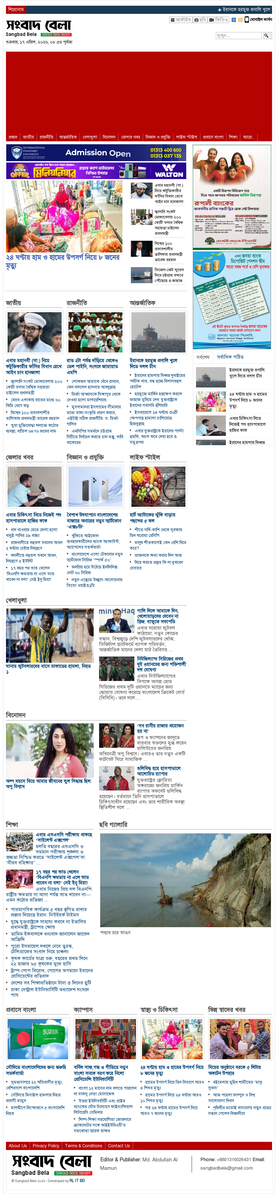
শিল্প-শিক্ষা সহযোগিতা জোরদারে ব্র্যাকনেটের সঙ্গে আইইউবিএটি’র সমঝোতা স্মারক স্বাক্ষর (102, 1125)
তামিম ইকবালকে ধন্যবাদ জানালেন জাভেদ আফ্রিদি (50, 936)
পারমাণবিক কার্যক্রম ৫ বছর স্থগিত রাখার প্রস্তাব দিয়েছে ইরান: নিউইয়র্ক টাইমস (49, 912)
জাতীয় (28, 137)
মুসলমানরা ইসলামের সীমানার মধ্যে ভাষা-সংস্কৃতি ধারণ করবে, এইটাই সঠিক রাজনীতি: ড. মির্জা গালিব (94, 415)
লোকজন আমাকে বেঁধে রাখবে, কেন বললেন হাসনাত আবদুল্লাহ (93, 384)
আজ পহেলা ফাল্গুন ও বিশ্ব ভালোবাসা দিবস (231, 1098)
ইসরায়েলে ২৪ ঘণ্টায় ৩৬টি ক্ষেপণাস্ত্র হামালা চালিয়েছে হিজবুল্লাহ (154, 418)
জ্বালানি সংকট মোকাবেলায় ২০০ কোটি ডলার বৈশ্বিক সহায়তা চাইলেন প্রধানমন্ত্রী (34, 387)
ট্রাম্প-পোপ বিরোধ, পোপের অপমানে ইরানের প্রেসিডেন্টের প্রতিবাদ (52, 973)
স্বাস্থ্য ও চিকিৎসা (159, 1010)
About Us (18, 1146)
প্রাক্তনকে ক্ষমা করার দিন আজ (158, 555)
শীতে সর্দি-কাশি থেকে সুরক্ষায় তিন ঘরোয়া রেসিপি (156, 532)
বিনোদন (109, 137)
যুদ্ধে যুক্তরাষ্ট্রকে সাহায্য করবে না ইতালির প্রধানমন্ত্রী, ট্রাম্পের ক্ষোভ (48, 924)
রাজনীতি (46, 137)
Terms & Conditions (83, 1146)
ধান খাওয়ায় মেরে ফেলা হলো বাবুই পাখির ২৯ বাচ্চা (31, 532)
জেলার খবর (130, 137)
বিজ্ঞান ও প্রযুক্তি (158, 137)
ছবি (202, 20)
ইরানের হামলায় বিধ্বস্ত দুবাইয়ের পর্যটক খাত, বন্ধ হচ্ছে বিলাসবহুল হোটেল (157, 381)
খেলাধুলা (90, 137)
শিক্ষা (233, 137)
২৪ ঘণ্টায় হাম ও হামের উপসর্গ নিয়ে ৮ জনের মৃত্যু (62, 261)
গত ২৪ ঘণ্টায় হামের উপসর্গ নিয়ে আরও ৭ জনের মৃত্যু (169, 1110)
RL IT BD (77, 1181)
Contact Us (119, 1146)
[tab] (203, 357)
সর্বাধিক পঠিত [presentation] (230, 357)
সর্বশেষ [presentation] (203, 357)
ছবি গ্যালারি (113, 825)
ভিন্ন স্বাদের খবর (226, 1010)
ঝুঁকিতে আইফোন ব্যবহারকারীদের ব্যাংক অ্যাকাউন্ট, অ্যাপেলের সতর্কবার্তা (93, 541)
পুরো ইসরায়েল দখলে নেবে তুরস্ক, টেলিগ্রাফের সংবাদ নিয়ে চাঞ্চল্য (42, 949)
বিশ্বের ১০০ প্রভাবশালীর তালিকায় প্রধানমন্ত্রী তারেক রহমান (32, 415)
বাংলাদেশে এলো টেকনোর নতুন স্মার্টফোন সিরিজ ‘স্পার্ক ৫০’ (95, 557)
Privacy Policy (46, 1146)
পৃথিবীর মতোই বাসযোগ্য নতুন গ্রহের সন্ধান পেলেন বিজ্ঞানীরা (239, 1110)
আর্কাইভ (183, 20)
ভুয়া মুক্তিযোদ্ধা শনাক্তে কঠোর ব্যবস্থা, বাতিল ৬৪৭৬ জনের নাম (32, 428)
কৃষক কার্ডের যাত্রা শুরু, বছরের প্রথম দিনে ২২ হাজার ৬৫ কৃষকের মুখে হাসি (49, 961)
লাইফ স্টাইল (186, 137)
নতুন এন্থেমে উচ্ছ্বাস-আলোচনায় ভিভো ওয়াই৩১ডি (94, 582)
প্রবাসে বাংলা (213, 137)
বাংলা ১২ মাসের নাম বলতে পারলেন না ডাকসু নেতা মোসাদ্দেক (105, 1091)
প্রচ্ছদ (13, 137)
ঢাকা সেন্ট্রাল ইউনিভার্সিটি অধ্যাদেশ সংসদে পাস (50, 992)
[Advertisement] (139, 92)
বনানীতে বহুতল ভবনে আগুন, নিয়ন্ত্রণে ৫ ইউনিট (31, 558)
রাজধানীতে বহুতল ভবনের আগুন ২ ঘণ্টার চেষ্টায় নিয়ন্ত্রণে (34, 545)
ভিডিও (221, 20)
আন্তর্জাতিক (68, 137)
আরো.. (249, 137)
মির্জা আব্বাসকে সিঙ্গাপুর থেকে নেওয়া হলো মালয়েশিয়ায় (94, 397)
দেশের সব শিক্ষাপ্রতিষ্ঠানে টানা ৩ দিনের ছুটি (51, 983)
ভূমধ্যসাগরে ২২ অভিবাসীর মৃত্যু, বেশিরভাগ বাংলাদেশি (34, 1085)
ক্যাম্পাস (83, 1010)
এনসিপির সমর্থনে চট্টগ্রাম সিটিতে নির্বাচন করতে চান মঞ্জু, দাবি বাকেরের (95, 437)
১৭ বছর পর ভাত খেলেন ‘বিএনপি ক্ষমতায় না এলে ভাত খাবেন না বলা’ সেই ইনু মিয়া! (30, 573)
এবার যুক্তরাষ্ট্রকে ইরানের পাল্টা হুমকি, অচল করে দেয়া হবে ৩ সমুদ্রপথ (157, 436)
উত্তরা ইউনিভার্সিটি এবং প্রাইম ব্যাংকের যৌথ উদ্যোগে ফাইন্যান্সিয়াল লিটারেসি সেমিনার (103, 1106)
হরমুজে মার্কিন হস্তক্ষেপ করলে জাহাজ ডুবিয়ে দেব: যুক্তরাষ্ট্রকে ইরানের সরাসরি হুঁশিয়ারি (156, 399)
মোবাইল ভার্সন (261, 19)
